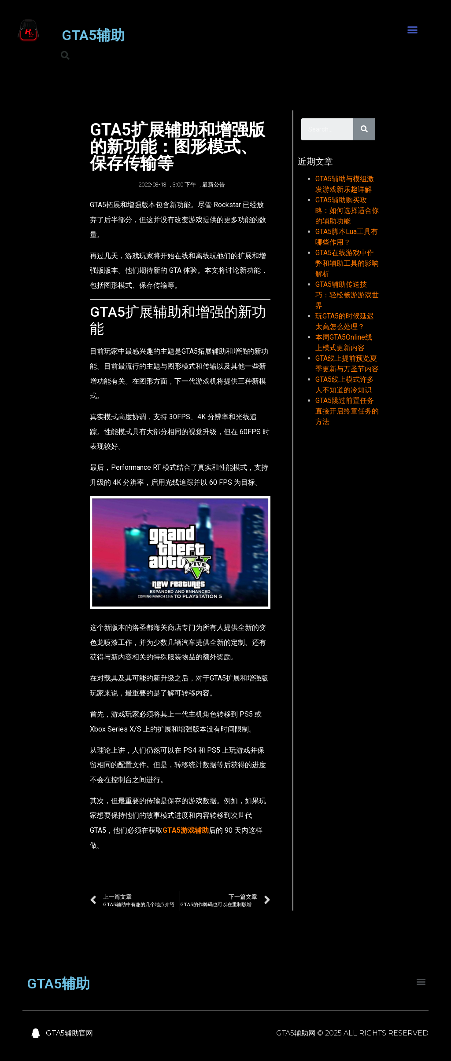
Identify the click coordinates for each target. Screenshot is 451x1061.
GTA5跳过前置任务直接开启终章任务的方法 (347, 411)
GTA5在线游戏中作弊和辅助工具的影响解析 (347, 263)
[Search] (364, 129)
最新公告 (213, 184)
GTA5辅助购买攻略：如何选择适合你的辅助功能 (347, 210)
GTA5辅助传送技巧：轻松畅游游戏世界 (347, 295)
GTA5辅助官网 (69, 1033)
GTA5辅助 (93, 35)
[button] (412, 30)
